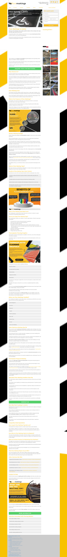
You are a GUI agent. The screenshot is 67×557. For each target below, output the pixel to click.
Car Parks (28, 7)
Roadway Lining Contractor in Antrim (15, 542)
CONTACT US (25, 402)
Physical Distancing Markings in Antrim (15, 555)
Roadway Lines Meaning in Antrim (15, 543)
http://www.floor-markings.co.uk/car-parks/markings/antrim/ (23, 157)
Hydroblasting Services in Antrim (14, 554)
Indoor (34, 7)
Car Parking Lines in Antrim (13, 548)
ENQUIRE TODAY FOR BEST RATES (25, 68)
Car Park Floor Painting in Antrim (14, 549)
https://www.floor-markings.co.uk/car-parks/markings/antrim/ (29, 464)
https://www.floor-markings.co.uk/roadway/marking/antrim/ (30, 462)
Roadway (21, 7)
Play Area (15, 7)
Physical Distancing (52, 7)
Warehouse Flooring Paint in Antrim (15, 552)
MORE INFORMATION (25, 513)
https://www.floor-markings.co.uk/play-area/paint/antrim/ (31, 459)
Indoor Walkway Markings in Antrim (15, 553)
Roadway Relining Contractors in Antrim (15, 545)
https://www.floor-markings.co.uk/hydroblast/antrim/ (29, 467)
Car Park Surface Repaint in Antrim (15, 550)
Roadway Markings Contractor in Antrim (15, 541)
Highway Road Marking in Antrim (14, 544)
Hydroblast (41, 7)
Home (10, 7)
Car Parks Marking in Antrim (14, 547)
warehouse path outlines (15, 347)
